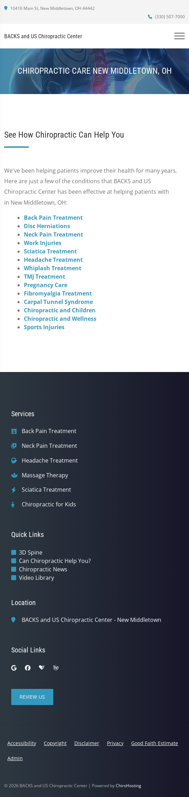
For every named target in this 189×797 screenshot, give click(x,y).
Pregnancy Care (45, 285)
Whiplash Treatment (52, 268)
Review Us (32, 696)
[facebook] (28, 668)
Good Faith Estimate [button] (154, 743)
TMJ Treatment (44, 276)
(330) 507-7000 (166, 17)
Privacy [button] (115, 743)
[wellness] (56, 668)
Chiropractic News (43, 569)
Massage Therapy (45, 475)
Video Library (36, 578)
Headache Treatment (53, 260)
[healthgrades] (42, 668)
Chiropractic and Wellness (60, 319)
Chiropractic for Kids (49, 504)
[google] (13, 668)
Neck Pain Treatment (53, 234)
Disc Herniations (47, 226)
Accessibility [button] (21, 743)
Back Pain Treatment (53, 217)
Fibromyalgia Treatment (58, 293)
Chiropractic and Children (60, 310)
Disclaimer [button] (86, 743)
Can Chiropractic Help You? (55, 561)
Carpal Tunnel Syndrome (58, 302)
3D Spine (30, 552)
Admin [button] (15, 758)
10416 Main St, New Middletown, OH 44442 (49, 8)
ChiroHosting (128, 786)
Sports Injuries (44, 327)
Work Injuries (42, 243)
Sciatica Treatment (50, 251)
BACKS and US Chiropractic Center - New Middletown (91, 620)
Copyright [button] (55, 743)
